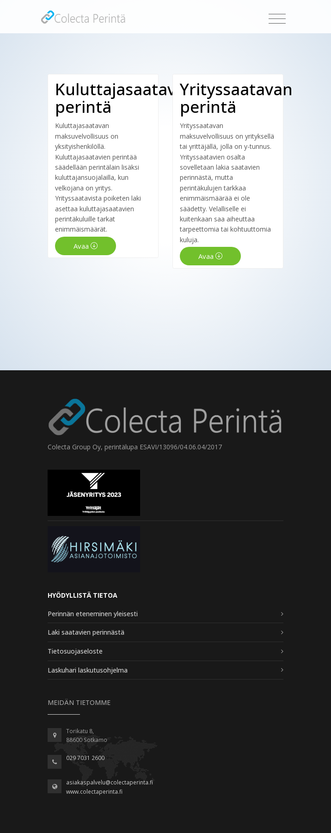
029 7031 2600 (85, 758)
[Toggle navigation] (277, 19)
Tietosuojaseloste (75, 651)
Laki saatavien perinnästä (86, 632)
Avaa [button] (86, 246)
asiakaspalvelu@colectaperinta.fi (109, 782)
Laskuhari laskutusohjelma (88, 670)
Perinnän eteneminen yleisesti (93, 613)
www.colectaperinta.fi (94, 792)
